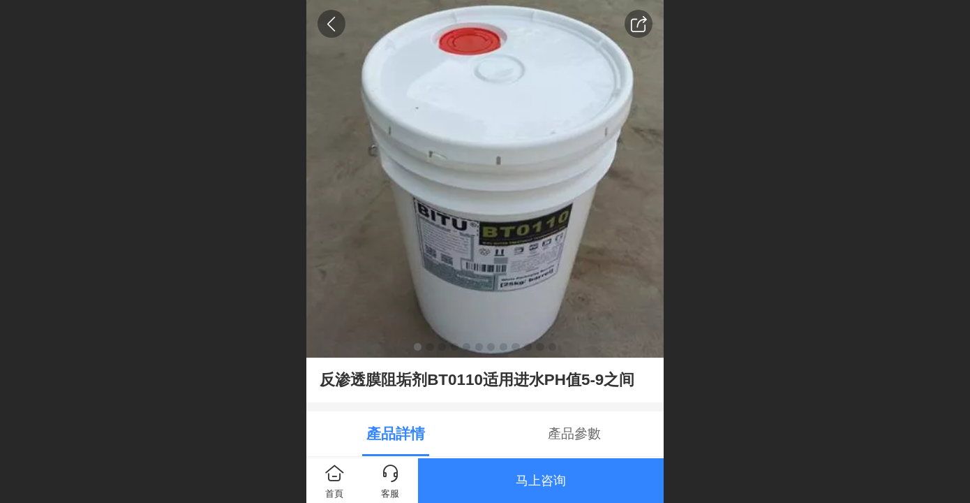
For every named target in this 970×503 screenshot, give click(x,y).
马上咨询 (541, 481)
